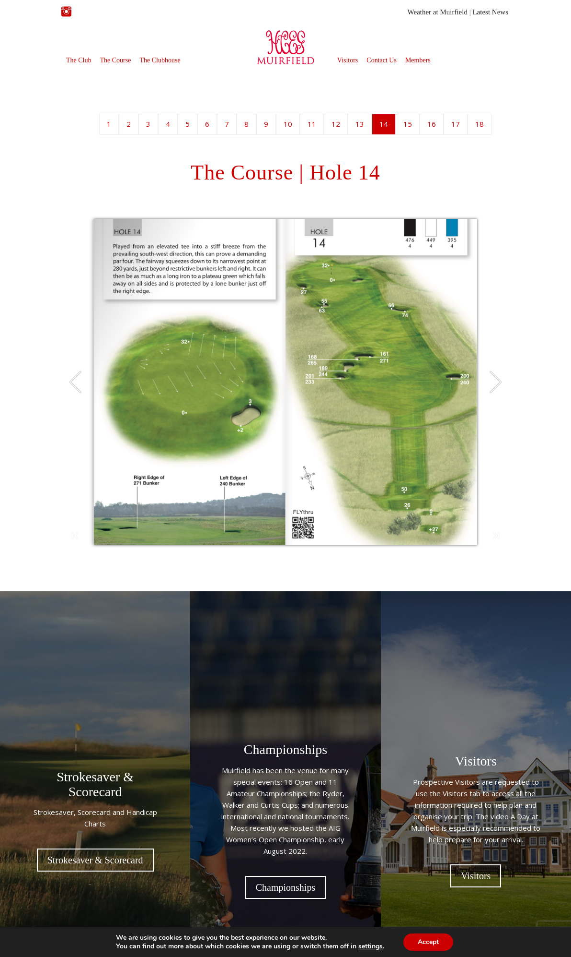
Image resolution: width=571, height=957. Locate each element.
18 (479, 124)
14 (383, 124)
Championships (285, 887)
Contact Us (381, 60)
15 (407, 124)
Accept (428, 941)
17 (455, 124)
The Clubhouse (159, 60)
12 (335, 124)
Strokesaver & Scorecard (95, 860)
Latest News (490, 12)
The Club (78, 60)
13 (359, 124)
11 (312, 124)
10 (288, 124)
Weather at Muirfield (438, 12)
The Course (115, 60)
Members (418, 60)
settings (370, 946)
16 (431, 124)
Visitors (347, 60)
